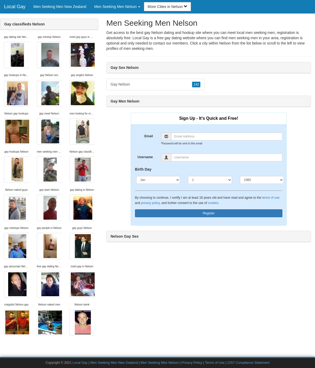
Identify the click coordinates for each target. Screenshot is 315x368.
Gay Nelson (155, 84)
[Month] (158, 180)
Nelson (225, 43)
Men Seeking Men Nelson (160, 363)
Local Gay (14, 6)
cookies (213, 203)
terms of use (270, 197)
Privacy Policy (191, 363)
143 (196, 84)
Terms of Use (215, 363)
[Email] (227, 136)
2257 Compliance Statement (248, 363)
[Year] (262, 180)
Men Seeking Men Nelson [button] (117, 7)
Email (149, 136)
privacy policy (150, 203)
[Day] (210, 180)
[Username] (227, 157)
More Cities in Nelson (167, 7)
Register (209, 213)
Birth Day (143, 169)
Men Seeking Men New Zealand (59, 7)
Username (145, 157)
